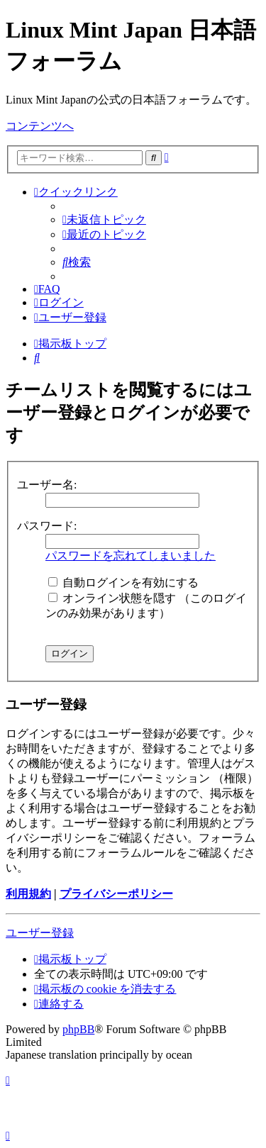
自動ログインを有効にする (123, 582)
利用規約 (28, 894)
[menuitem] (104, 219)
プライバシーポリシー (116, 894)
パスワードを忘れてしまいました (130, 556)
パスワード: (47, 526)
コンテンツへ (40, 126)
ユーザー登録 (40, 933)
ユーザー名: (47, 485)
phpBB (78, 1029)
